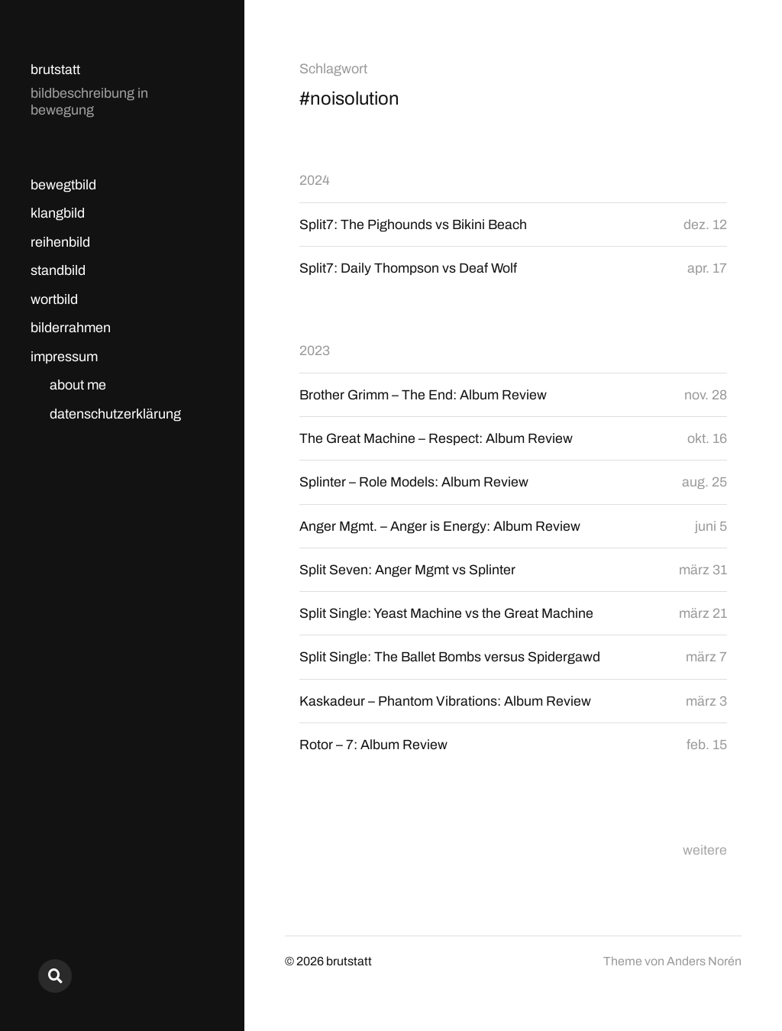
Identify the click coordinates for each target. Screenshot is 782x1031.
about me (78, 385)
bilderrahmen (71, 327)
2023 (314, 351)
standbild (58, 270)
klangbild (58, 213)
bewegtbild (63, 184)
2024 (314, 180)
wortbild (54, 299)
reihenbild (60, 242)
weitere (705, 852)
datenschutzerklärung (115, 414)
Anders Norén (704, 963)
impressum (64, 356)
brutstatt (55, 69)
